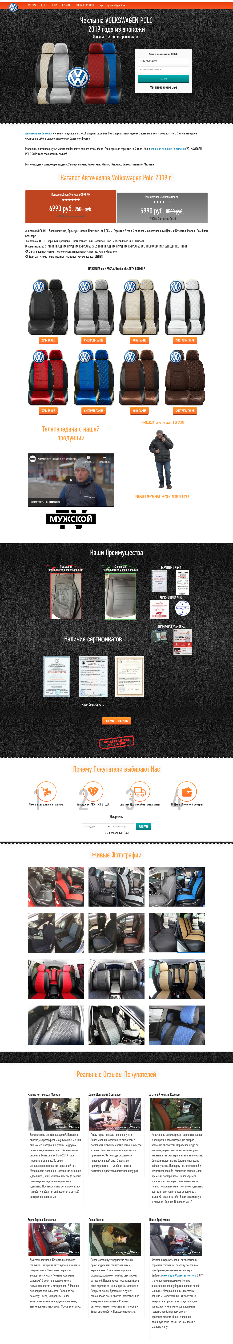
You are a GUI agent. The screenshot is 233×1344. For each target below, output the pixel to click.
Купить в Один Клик (112, 5)
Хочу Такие (48, 340)
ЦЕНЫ (44, 5)
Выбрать (143, 826)
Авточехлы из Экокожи (38, 133)
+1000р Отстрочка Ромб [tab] (71, 205)
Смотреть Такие (93, 340)
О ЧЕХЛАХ (32, 5)
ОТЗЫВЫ (66, 5)
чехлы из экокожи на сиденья (168, 149)
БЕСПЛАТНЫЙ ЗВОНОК (84, 5)
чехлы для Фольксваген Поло (179, 1275)
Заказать (163, 78)
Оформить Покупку (116, 721)
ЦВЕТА (54, 5)
